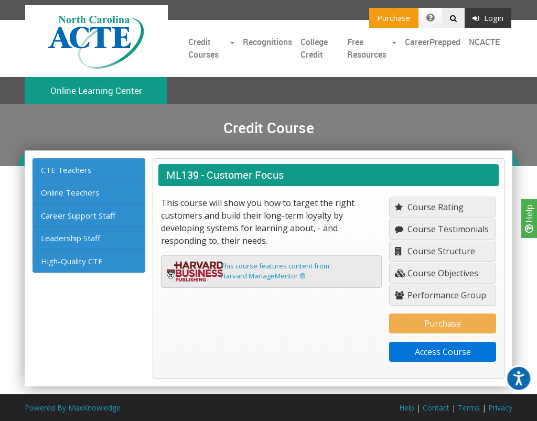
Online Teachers (70, 192)
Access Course (443, 352)
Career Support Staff (78, 215)
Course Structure (435, 251)
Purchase (394, 18)
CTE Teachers (66, 170)
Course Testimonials (442, 229)
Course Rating (429, 207)
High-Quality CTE (72, 261)
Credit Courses (203, 48)
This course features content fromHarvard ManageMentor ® (275, 271)
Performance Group (440, 295)
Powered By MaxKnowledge (73, 408)
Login (487, 18)
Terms (469, 408)
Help (529, 218)
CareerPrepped (432, 42)
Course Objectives (436, 273)
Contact (436, 408)
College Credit (314, 48)
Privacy (500, 408)
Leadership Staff (70, 238)
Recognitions (267, 42)
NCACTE (484, 42)
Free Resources (366, 48)
